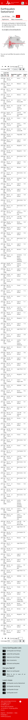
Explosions (5, 19)
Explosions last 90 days (13, 657)
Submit (16, 69)
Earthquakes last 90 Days (14, 651)
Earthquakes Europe (12, 689)
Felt (13, 16)
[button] (2, 3)
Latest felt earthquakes (13, 654)
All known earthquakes (13, 663)
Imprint (3, 713)
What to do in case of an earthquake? (16, 675)
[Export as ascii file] (23, 69)
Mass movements (16, 19)
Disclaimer (10, 713)
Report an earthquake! (13, 671)
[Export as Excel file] (20, 69)
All (18, 16)
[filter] (2, 76)
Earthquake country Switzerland (16, 683)
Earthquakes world (12, 692)
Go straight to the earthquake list (11, 29)
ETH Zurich (8, 716)
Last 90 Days (6, 16)
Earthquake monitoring (13, 686)
